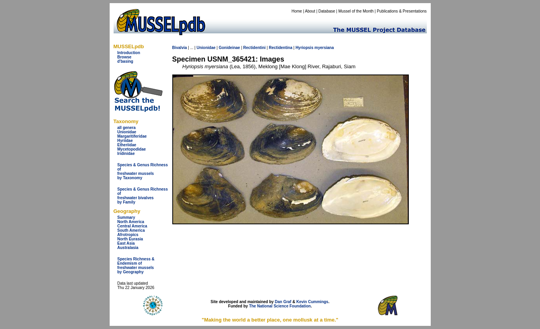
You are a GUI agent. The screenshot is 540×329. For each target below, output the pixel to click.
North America (130, 222)
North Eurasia (130, 239)
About (310, 11)
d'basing (125, 61)
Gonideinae (229, 47)
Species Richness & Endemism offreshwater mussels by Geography (136, 265)
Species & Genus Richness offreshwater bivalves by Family (142, 195)
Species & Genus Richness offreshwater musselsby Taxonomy (142, 171)
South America (131, 230)
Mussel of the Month (356, 11)
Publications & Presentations (401, 11)
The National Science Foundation (280, 306)
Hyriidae (125, 140)
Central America (132, 226)
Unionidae (126, 132)
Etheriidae (126, 145)
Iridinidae (126, 153)
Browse (124, 57)
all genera (126, 127)
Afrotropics (128, 235)
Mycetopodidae (131, 149)
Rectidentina (280, 47)
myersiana (324, 47)
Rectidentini (254, 47)
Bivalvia (179, 47)
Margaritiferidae (132, 136)
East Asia (126, 243)
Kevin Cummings (312, 302)
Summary (126, 217)
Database (326, 11)
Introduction (128, 53)
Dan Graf (283, 302)
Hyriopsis (305, 47)
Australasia (128, 247)
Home (296, 11)
